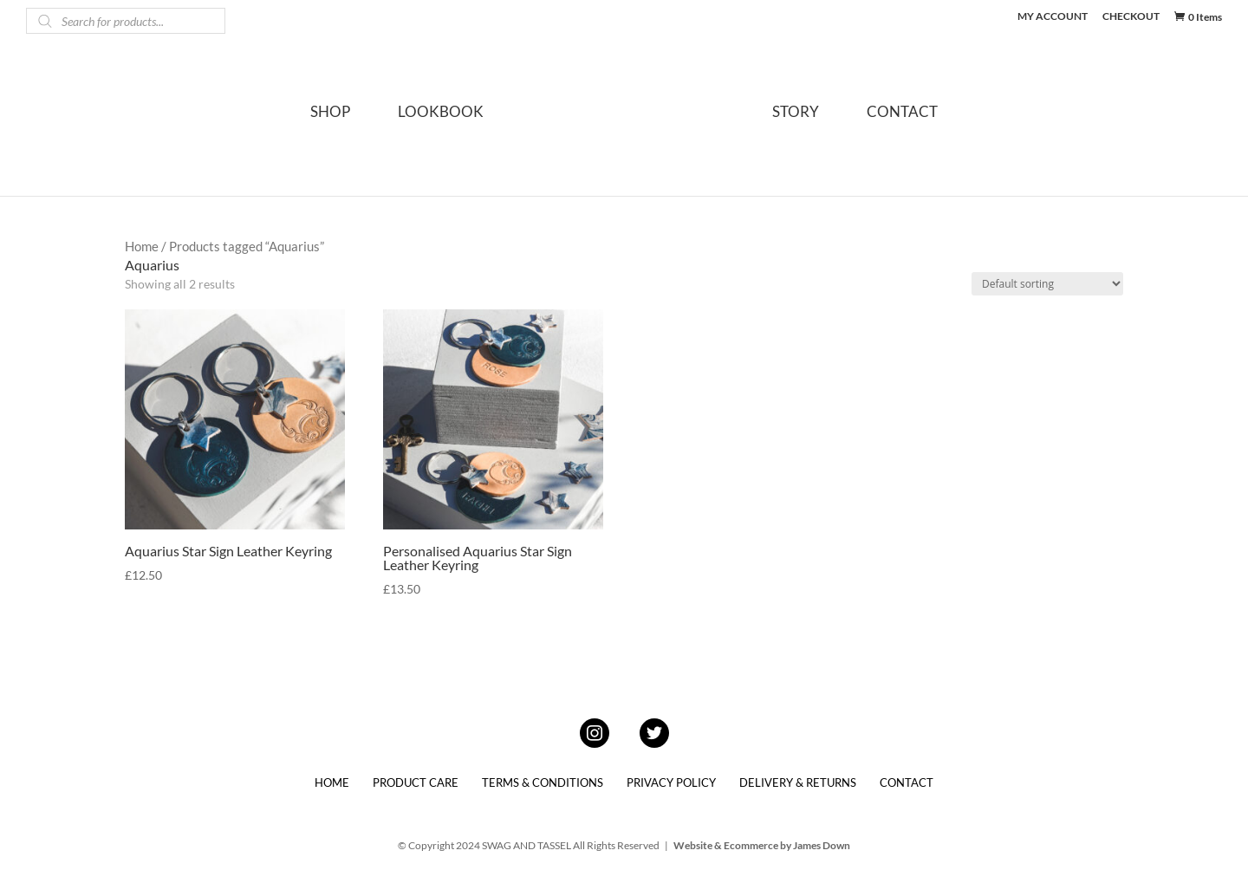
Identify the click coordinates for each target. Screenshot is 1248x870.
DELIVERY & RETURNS (797, 782)
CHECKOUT (1131, 17)
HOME (332, 782)
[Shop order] (1047, 283)
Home (142, 246)
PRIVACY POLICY (671, 782)
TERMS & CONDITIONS (542, 782)
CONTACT (902, 113)
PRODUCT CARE (415, 782)
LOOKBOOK (441, 113)
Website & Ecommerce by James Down (761, 845)
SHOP (330, 113)
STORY (795, 113)
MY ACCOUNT (1052, 17)
